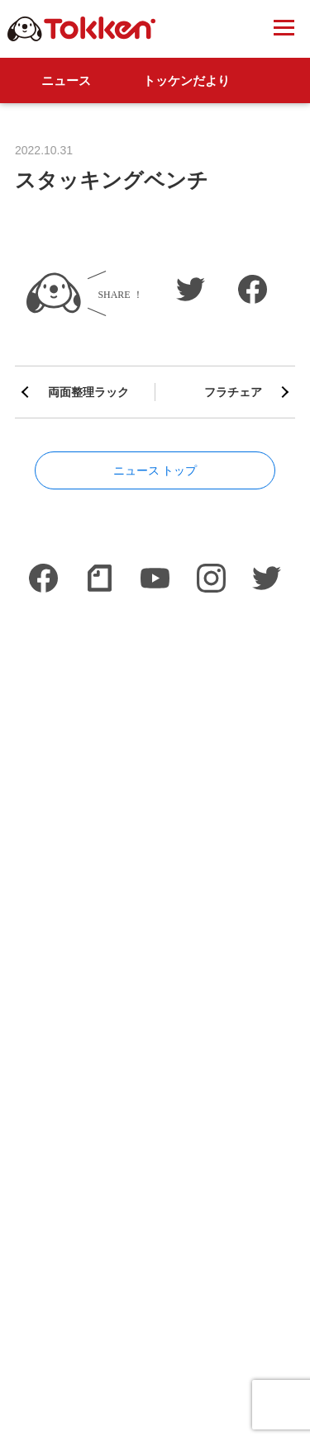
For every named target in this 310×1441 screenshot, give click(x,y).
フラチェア (233, 392)
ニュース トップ (155, 470)
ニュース (66, 80)
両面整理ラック (88, 392)
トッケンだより (186, 80)
